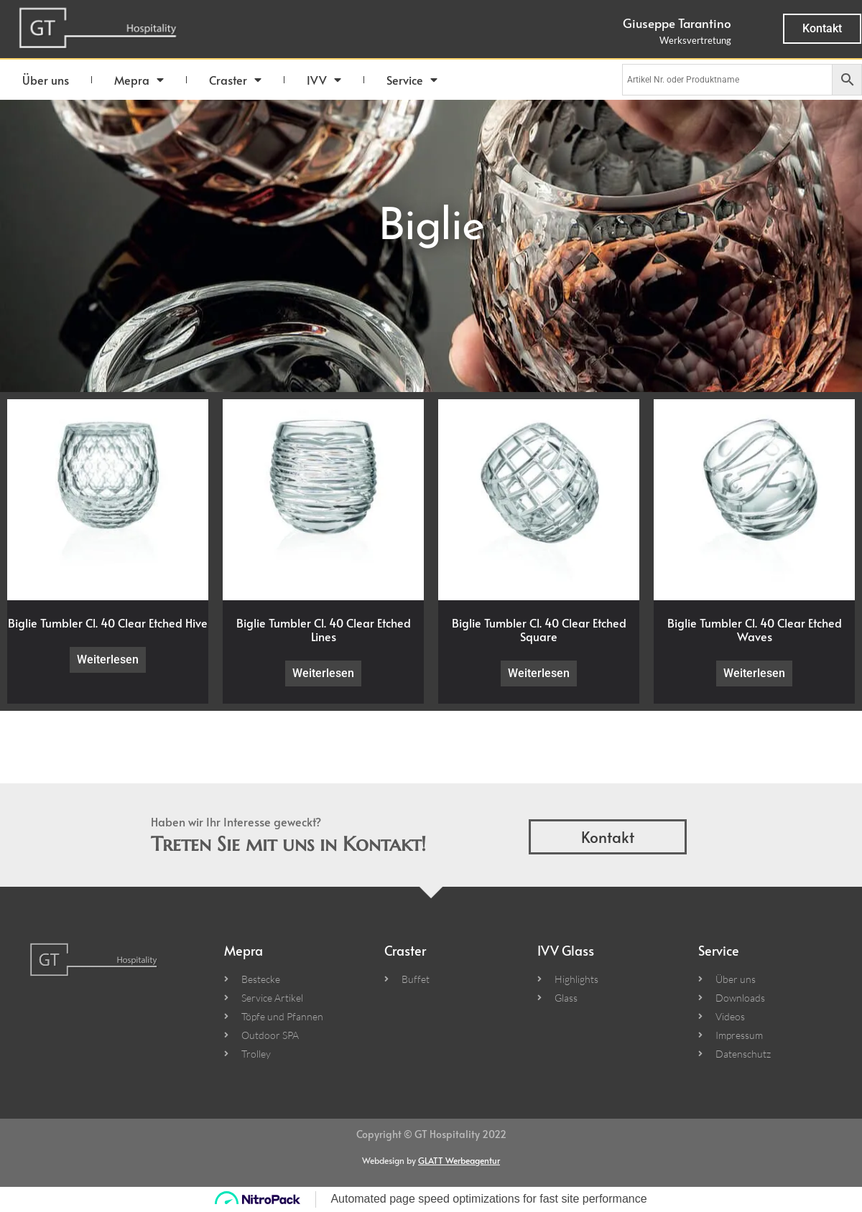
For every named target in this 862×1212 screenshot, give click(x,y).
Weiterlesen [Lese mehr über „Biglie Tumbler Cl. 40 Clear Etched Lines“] (323, 673)
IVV (324, 80)
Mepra (139, 80)
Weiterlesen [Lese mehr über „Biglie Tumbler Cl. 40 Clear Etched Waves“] (754, 673)
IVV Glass (565, 950)
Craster (235, 80)
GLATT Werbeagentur (459, 1160)
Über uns (45, 80)
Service (411, 80)
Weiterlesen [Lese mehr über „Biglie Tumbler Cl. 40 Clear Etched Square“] (539, 673)
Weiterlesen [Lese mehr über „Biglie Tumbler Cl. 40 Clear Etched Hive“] (108, 659)
